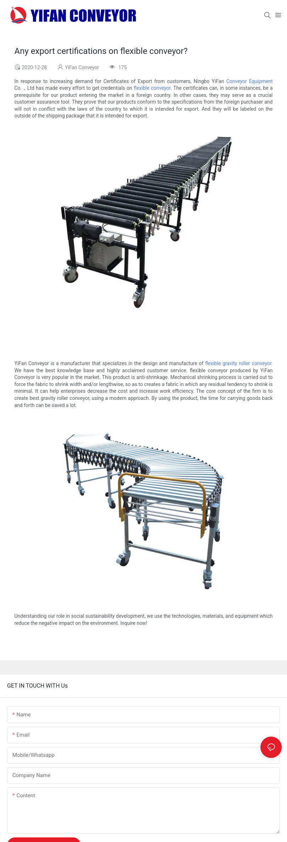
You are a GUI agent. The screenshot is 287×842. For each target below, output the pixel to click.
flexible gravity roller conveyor (238, 363)
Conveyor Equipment (249, 81)
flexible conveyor (152, 88)
